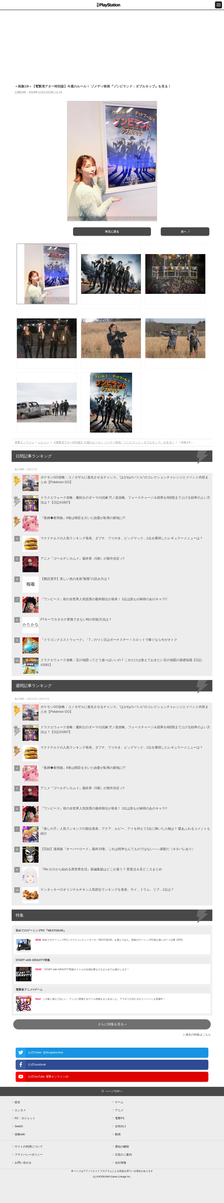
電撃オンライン (24, 442)
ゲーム (119, 1102)
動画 (118, 1134)
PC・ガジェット (25, 1118)
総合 (17, 1102)
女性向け (120, 1126)
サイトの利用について (29, 1146)
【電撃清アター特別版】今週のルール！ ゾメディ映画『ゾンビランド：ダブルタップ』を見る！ (113, 442)
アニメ (119, 1110)
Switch (19, 1126)
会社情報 (120, 1162)
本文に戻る (112, 231)
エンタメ (20, 1110)
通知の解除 (122, 1146)
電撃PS (119, 1118)
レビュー (43, 442)
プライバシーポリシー (29, 1154)
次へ (183, 231)
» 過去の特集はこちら (197, 1034)
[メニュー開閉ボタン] (218, 4)
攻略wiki (20, 1134)
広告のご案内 (123, 1154)
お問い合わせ (23, 1162)
